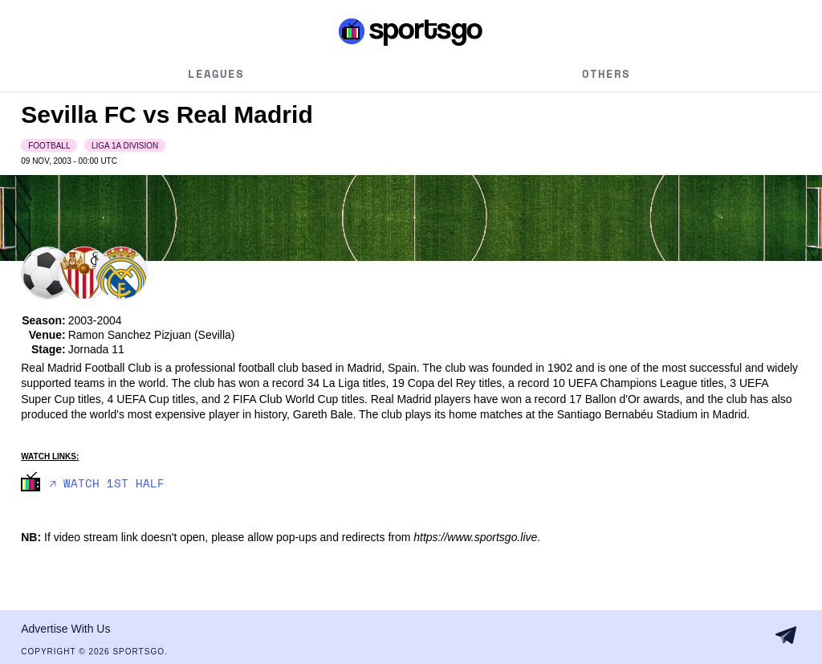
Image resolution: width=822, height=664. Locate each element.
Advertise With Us (65, 628)
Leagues (216, 73)
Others (606, 73)
